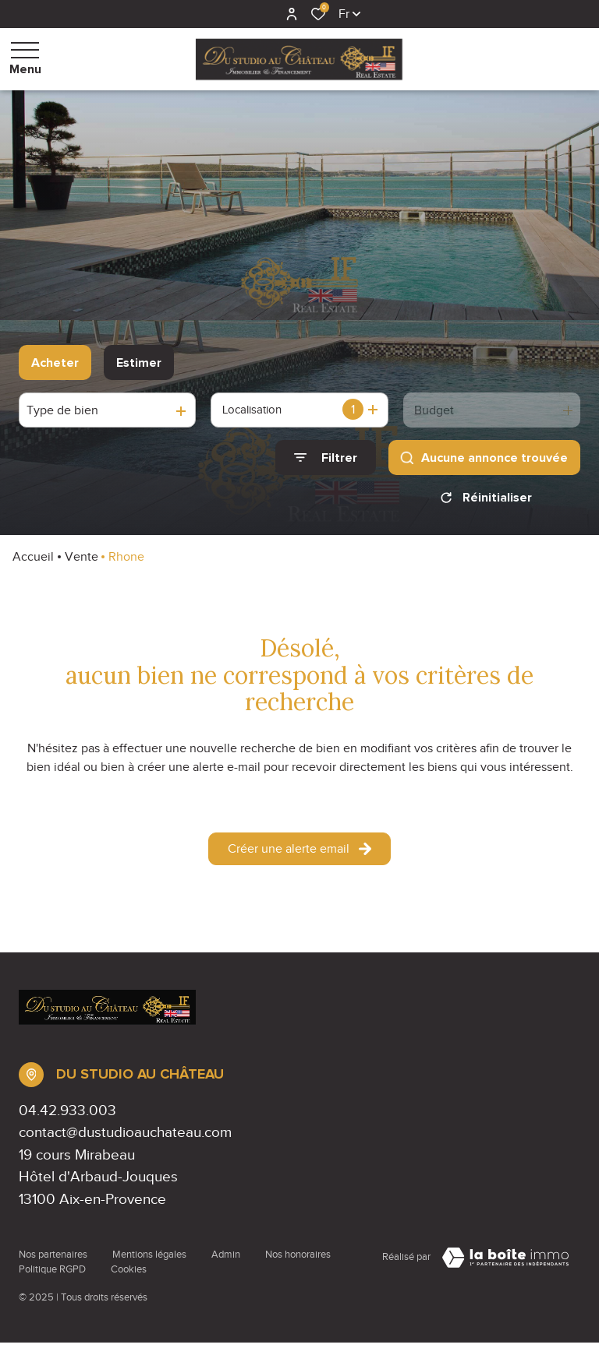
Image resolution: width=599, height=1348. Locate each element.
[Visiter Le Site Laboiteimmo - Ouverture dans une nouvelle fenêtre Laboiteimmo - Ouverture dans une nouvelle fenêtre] (505, 1263)
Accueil (33, 562)
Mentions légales (149, 1260)
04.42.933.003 (67, 1115)
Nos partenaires (53, 1260)
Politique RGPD (52, 1274)
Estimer (138, 363)
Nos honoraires (298, 1260)
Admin (225, 1260)
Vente (81, 562)
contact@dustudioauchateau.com (125, 1137)
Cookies (129, 1274)
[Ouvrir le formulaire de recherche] (325, 457)
